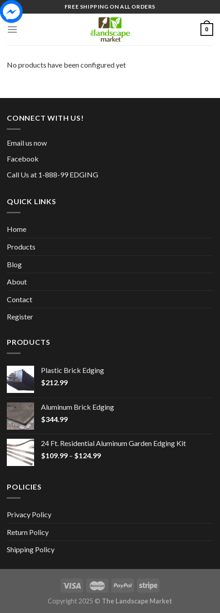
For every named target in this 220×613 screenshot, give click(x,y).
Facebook (23, 158)
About (17, 281)
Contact (19, 299)
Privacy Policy (29, 514)
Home (16, 229)
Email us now (27, 142)
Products (21, 246)
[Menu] (12, 29)
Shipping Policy (31, 549)
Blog (14, 264)
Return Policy (28, 532)
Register (20, 316)
